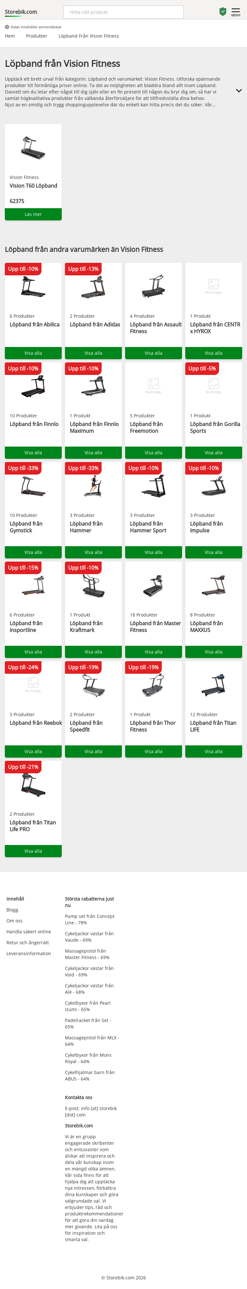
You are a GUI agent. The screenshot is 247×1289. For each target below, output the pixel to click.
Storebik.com (21, 11)
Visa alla (33, 353)
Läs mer (33, 214)
